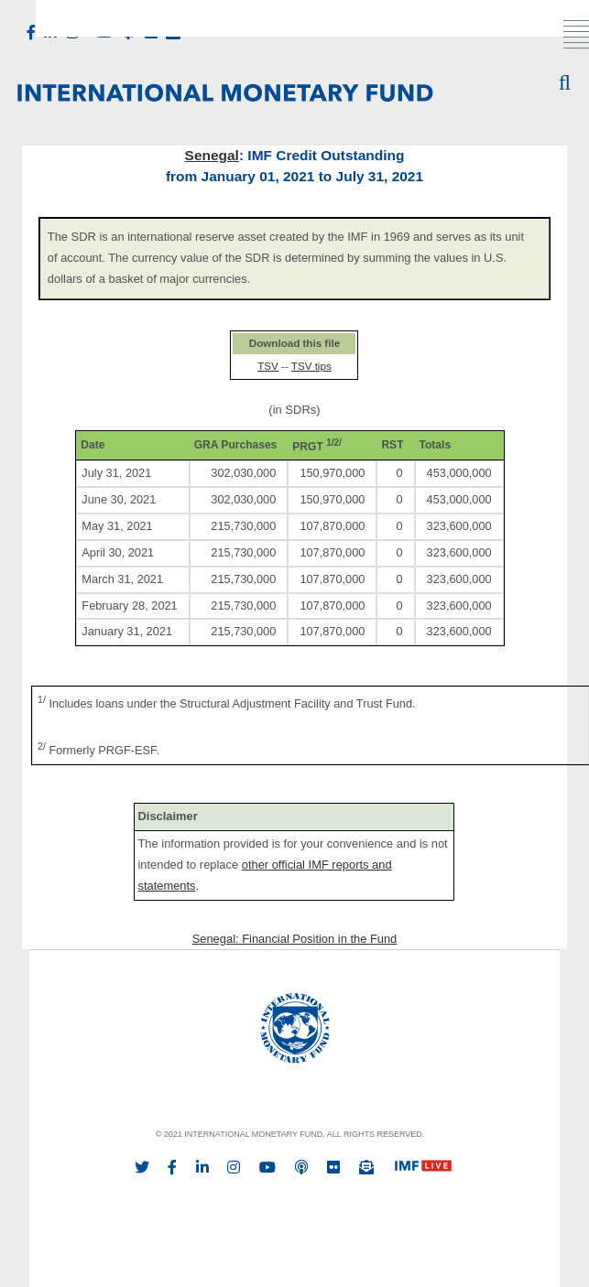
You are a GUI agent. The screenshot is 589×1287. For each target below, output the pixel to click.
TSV (267, 366)
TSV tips (311, 366)
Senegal (212, 155)
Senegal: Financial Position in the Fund (295, 939)
